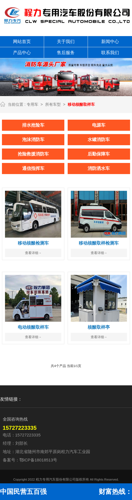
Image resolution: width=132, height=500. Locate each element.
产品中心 (22, 52)
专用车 (32, 104)
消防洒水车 (99, 168)
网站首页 (22, 41)
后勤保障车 (99, 153)
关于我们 (66, 41)
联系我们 (110, 52)
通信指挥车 (33, 168)
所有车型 (53, 104)
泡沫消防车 (33, 139)
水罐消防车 (99, 139)
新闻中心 (110, 41)
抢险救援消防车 (33, 153)
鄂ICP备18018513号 (38, 459)
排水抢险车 (33, 124)
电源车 (98, 124)
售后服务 (66, 52)
